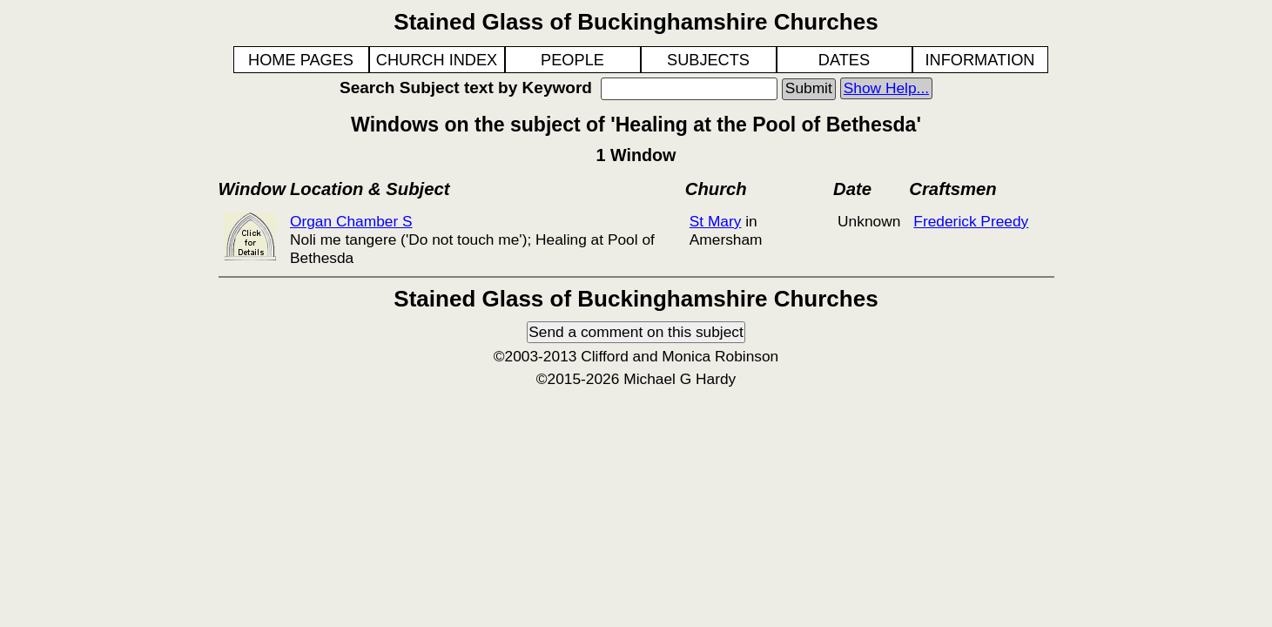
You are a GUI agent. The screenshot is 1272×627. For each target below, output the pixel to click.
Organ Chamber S (351, 221)
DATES (844, 60)
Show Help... (886, 88)
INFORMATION (980, 60)
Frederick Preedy (970, 221)
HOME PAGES (300, 60)
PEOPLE (572, 60)
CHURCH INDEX (436, 60)
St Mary (716, 221)
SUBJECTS (708, 60)
